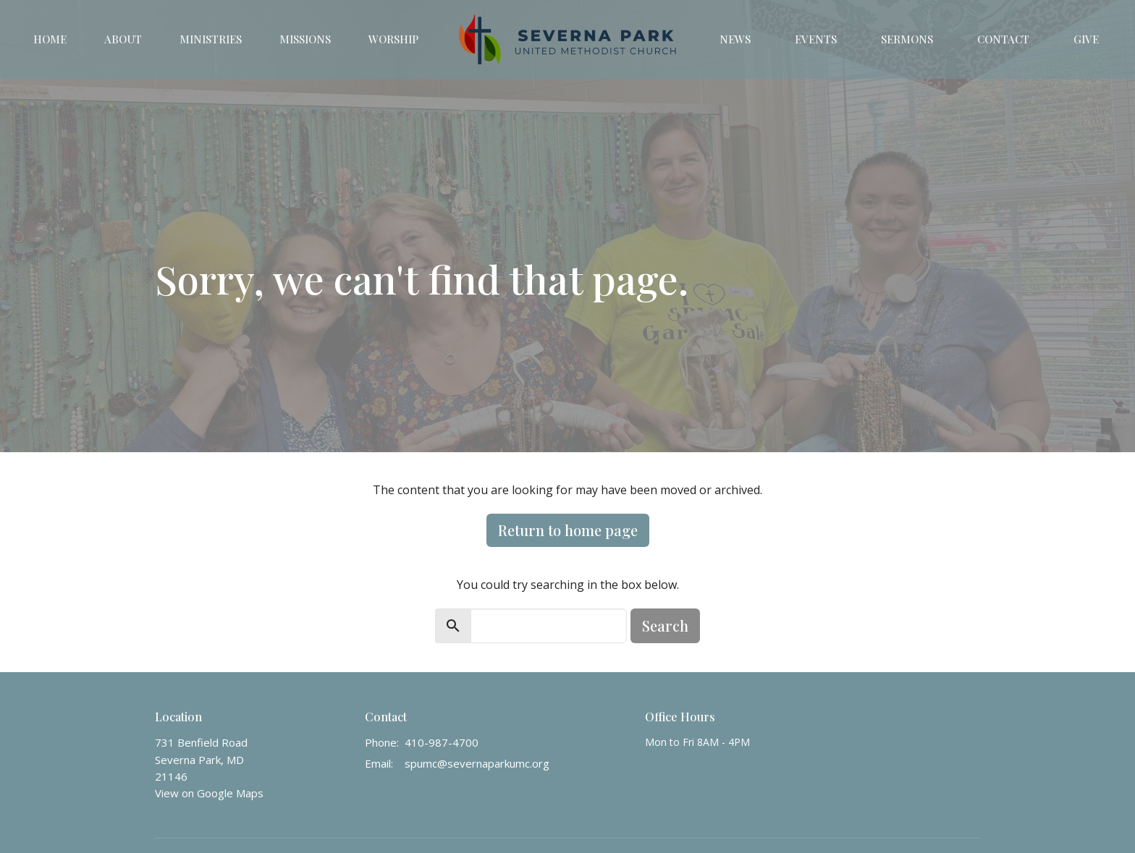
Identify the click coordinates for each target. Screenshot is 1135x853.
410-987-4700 (441, 742)
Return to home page (568, 530)
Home (50, 39)
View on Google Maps (209, 793)
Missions (305, 39)
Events (816, 39)
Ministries (211, 39)
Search (665, 625)
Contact (1003, 39)
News (735, 39)
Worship (393, 39)
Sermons (907, 39)
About (123, 39)
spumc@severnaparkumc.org (477, 763)
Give (1086, 39)
